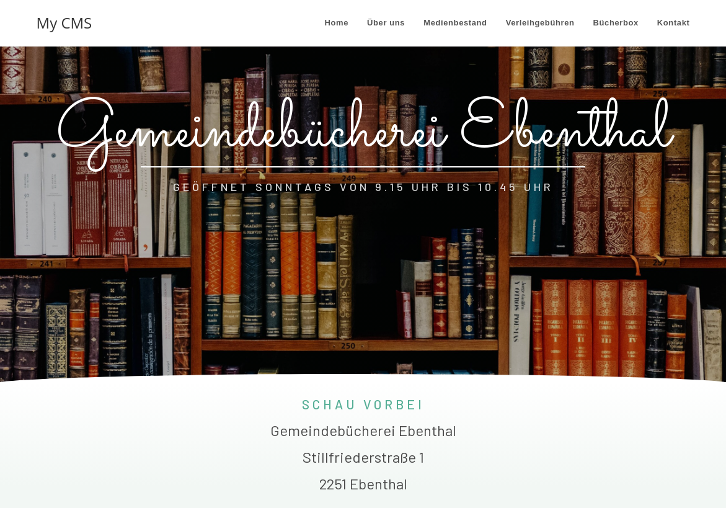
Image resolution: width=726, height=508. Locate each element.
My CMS (64, 22)
